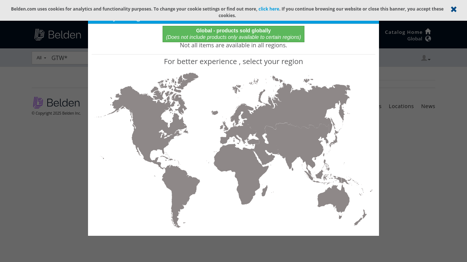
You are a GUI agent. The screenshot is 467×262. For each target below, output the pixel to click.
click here (269, 9)
